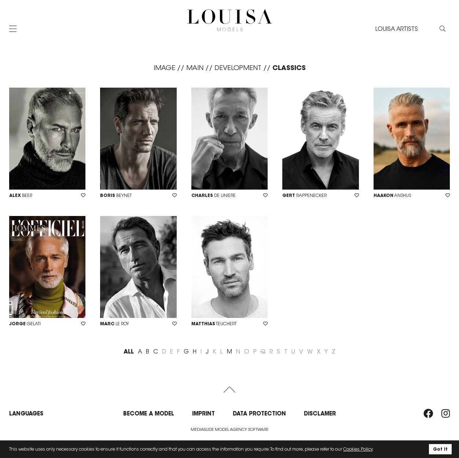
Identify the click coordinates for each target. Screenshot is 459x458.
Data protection (259, 413)
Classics (289, 67)
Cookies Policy (357, 449)
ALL (129, 351)
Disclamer (320, 413)
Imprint (203, 413)
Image (164, 68)
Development (237, 68)
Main (194, 68)
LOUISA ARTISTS (396, 28)
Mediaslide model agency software (229, 429)
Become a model (148, 413)
